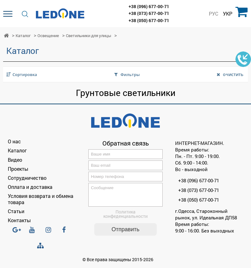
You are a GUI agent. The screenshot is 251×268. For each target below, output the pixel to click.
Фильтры (130, 74)
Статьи (16, 211)
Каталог (23, 35)
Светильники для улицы (88, 35)
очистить (233, 74)
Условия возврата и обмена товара (40, 199)
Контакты (19, 220)
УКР (227, 13)
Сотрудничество (27, 178)
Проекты (18, 168)
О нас (14, 141)
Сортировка (24, 74)
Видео (15, 159)
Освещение (48, 35)
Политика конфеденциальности (125, 218)
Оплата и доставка (30, 187)
